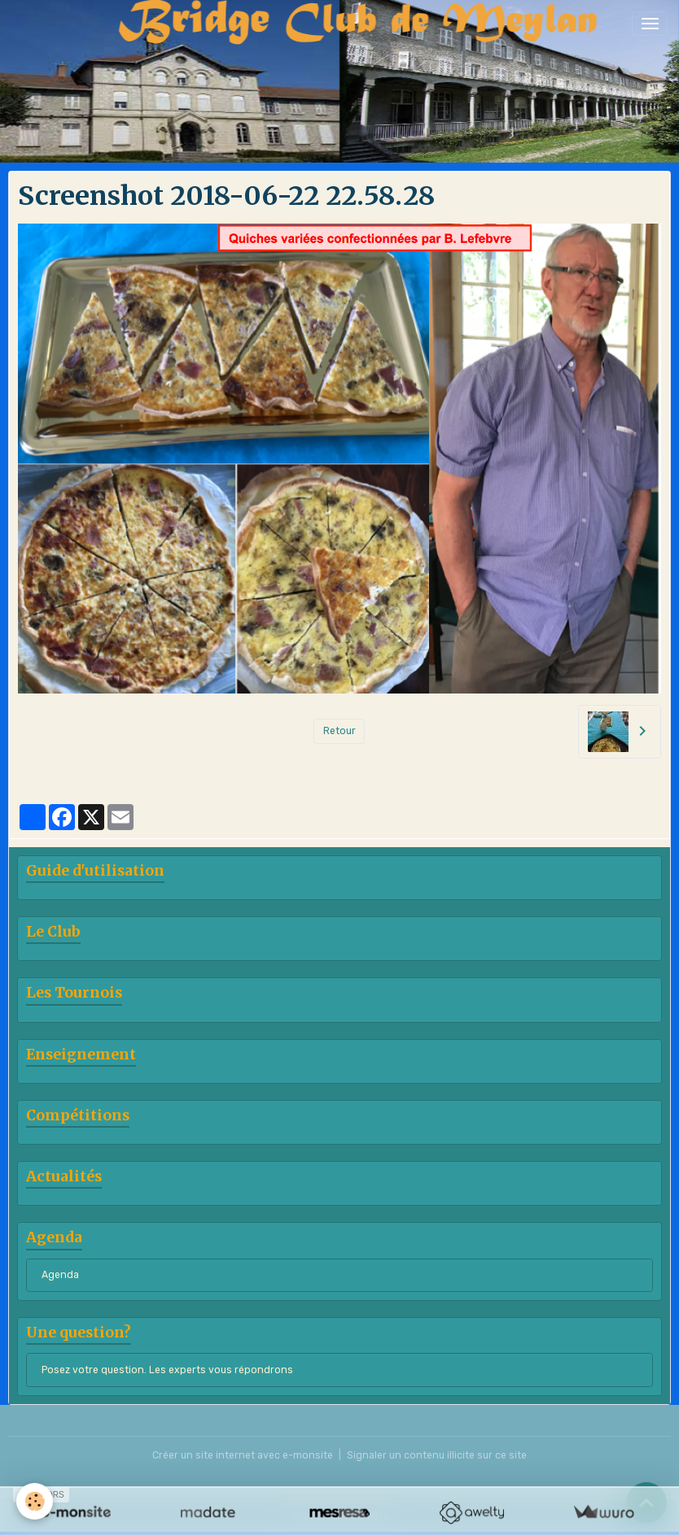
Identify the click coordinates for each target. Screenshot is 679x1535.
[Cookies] (34, 1501)
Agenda (60, 1275)
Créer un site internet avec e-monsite (242, 1455)
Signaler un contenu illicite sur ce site (437, 1455)
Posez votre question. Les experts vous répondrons (167, 1370)
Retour (339, 731)
